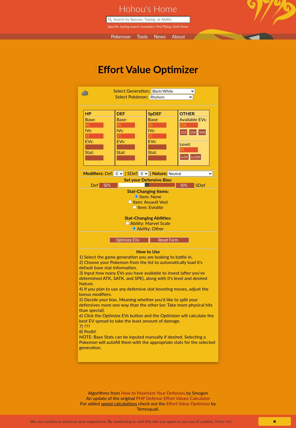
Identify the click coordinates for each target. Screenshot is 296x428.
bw (173, 91)
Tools (142, 37)
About (178, 37)
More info (223, 421)
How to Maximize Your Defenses (153, 392)
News (160, 37)
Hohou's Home (148, 8)
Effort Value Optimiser (188, 403)
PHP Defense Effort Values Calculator (173, 398)
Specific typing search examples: (148, 26)
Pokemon (121, 37)
